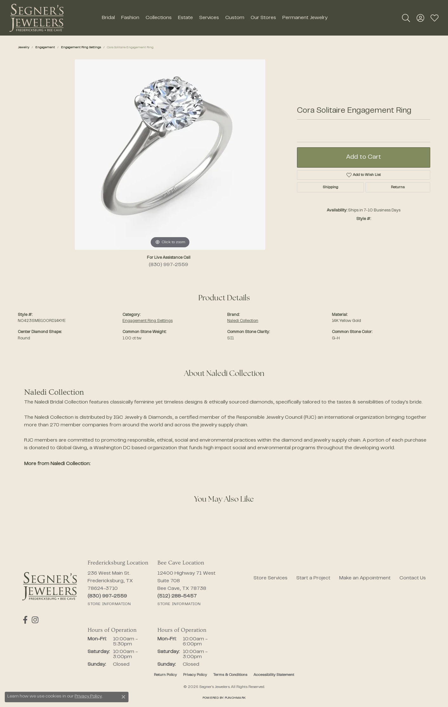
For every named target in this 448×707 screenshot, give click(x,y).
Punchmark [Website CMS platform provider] (235, 698)
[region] (170, 154)
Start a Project (313, 578)
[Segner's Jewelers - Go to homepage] (49, 586)
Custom (234, 18)
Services (209, 18)
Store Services (270, 578)
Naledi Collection (242, 321)
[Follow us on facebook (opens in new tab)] (24, 620)
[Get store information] (109, 604)
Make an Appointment (365, 578)
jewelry (23, 47)
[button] (406, 17)
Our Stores (263, 18)
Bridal (108, 18)
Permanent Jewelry (304, 18)
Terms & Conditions (230, 675)
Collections (159, 18)
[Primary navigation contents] (214, 18)
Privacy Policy (195, 675)
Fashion (130, 18)
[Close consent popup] (123, 697)
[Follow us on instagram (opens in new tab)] (33, 620)
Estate (185, 18)
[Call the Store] (107, 596)
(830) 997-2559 (168, 265)
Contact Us (412, 578)
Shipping (330, 187)
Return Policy (165, 675)
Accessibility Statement (274, 675)
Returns (398, 187)
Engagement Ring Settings (81, 47)
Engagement (45, 47)
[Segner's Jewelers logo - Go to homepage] (36, 18)
